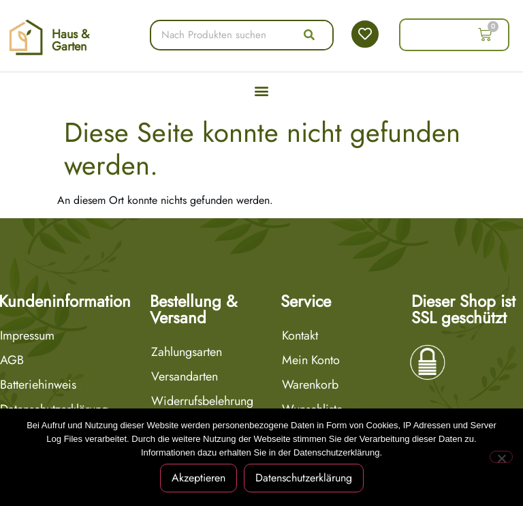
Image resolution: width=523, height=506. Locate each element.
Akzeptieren (198, 478)
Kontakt (300, 335)
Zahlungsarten (186, 352)
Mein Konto (311, 360)
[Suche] (309, 35)
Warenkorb (310, 384)
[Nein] (501, 457)
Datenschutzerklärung (303, 478)
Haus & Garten (70, 40)
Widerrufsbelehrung (202, 401)
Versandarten (184, 376)
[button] (262, 91)
